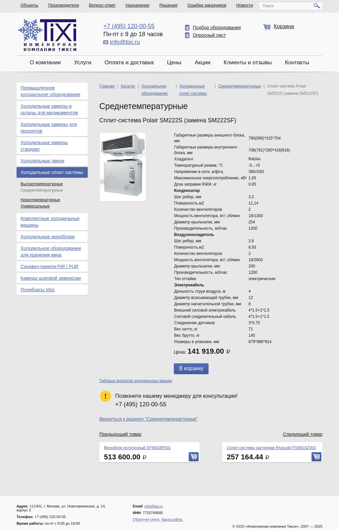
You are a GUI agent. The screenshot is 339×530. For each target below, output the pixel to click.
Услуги (82, 62)
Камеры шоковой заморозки (51, 278)
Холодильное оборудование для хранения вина (51, 252)
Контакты (297, 62)
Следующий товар (302, 434)
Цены (174, 62)
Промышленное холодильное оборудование (50, 91)
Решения (168, 5)
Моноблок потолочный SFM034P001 (137, 447)
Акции (203, 62)
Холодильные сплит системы (52, 172)
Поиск (268, 6)
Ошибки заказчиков (206, 5)
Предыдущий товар (120, 434)
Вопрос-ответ (102, 5)
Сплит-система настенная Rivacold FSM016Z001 (271, 447)
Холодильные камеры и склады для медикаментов (49, 109)
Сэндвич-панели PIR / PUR (49, 266)
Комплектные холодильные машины (50, 222)
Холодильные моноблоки (48, 236)
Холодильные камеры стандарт (44, 146)
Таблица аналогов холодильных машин (135, 381)
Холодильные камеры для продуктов (49, 128)
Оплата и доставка (129, 62)
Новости (244, 5)
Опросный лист (209, 35)
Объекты (29, 5)
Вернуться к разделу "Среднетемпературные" (148, 419)
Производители (63, 5)
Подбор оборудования (217, 27)
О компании (45, 62)
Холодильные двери (42, 160)
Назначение (137, 5)
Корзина (284, 26)
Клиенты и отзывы (248, 62)
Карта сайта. (172, 519)
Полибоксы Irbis (38, 289)
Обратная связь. (147, 519)
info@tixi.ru (125, 42)
